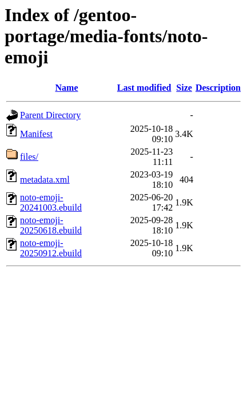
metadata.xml (45, 179)
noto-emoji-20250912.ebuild (51, 248)
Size (184, 87)
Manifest (36, 134)
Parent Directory (50, 115)
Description (218, 87)
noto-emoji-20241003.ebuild (51, 202)
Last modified (144, 87)
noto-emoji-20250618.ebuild (51, 225)
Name (66, 87)
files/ (29, 157)
